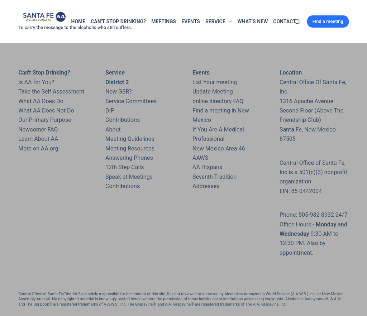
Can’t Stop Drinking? (118, 21)
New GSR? (118, 91)
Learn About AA (38, 138)
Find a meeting (328, 21)
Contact (284, 21)
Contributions (122, 119)
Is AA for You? (36, 82)
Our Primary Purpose (44, 119)
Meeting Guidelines (129, 138)
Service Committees (131, 101)
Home (78, 21)
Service (220, 21)
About (113, 129)
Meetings (163, 21)
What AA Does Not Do (46, 110)
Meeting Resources (129, 148)
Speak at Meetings (129, 176)
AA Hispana (207, 167)
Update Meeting (212, 91)
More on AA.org (38, 148)
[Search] (297, 21)
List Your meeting (214, 82)
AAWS (200, 157)
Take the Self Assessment (51, 91)
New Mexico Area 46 (218, 148)
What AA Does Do (40, 101)
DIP (109, 110)
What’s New (252, 21)
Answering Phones (129, 157)
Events (190, 21)
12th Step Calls (124, 167)
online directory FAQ (217, 101)
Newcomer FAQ (38, 129)
